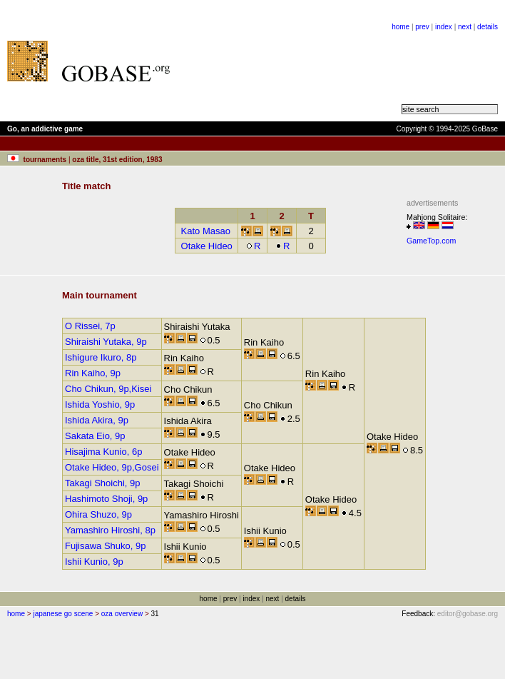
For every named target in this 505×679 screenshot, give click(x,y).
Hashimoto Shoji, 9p (106, 498)
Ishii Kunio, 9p (94, 561)
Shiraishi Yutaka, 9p (106, 341)
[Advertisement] (259, 60)
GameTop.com (431, 240)
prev (422, 27)
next (464, 27)
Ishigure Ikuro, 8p (100, 357)
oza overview (122, 614)
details (487, 27)
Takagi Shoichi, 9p (103, 483)
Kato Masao (205, 231)
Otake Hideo (207, 246)
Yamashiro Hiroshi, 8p (110, 530)
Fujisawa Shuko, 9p (105, 545)
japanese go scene (63, 614)
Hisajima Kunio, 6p (103, 451)
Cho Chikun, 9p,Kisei (108, 388)
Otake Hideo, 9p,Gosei (112, 467)
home (400, 27)
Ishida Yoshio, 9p (100, 404)
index (443, 27)
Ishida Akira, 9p (96, 420)
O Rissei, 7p (90, 326)
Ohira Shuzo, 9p (98, 514)
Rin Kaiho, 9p (93, 373)
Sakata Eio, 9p (95, 436)
